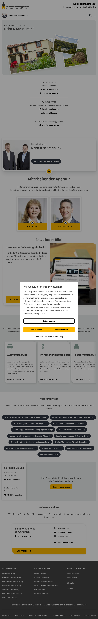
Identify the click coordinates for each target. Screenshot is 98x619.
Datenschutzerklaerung (54, 335)
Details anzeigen (49, 320)
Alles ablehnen (36, 328)
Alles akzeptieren (61, 328)
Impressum (39, 335)
